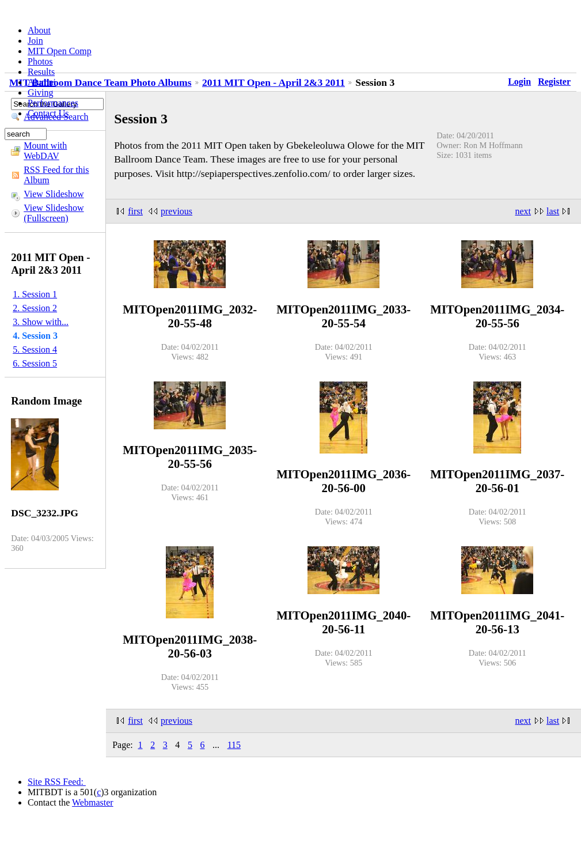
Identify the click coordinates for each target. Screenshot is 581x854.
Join (35, 41)
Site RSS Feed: (57, 782)
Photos (40, 61)
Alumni (42, 82)
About (39, 30)
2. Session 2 (35, 308)
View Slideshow (53, 194)
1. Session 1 (35, 294)
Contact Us (48, 113)
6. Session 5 (35, 363)
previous (176, 211)
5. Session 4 (35, 349)
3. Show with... (41, 322)
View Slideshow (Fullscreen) (53, 213)
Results (41, 72)
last (552, 211)
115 (234, 745)
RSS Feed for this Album (56, 175)
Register (554, 81)
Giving (40, 92)
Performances (53, 103)
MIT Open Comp (60, 51)
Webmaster (92, 802)
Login (519, 81)
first (135, 211)
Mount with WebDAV (45, 151)
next (523, 211)
